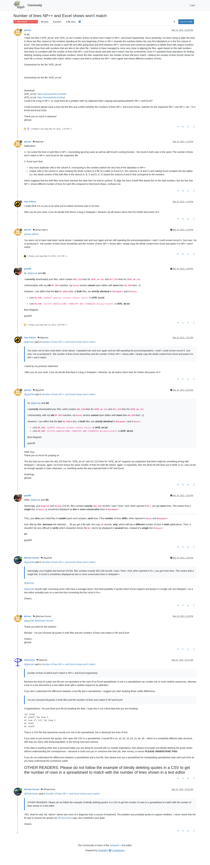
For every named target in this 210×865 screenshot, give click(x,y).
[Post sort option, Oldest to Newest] (174, 21)
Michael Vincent (31, 558)
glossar (27, 30)
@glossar (38, 142)
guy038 (27, 269)
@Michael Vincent (42, 616)
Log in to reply (186, 21)
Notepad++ (115, 845)
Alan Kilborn (30, 202)
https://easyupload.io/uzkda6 (51, 94)
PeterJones (29, 660)
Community (35, 5)
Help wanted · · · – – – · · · (25, 22)
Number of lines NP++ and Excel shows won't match (68, 342)
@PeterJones (48, 789)
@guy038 (38, 390)
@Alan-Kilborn (31, 234)
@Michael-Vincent (44, 620)
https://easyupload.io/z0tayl (51, 97)
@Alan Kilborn (40, 230)
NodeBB (102, 850)
